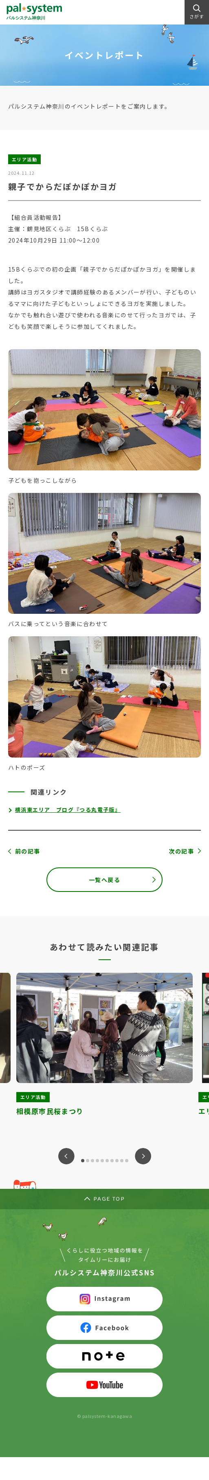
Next (143, 1156)
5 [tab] (102, 1160)
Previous (66, 1156)
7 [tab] (112, 1160)
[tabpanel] (104, 1050)
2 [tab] (87, 1160)
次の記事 (181, 851)
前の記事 (27, 851)
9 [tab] (121, 1160)
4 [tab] (97, 1160)
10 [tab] (126, 1160)
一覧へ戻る (104, 880)
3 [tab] (92, 1160)
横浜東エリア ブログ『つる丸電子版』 (68, 810)
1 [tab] (82, 1160)
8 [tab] (117, 1160)
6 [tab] (107, 1160)
